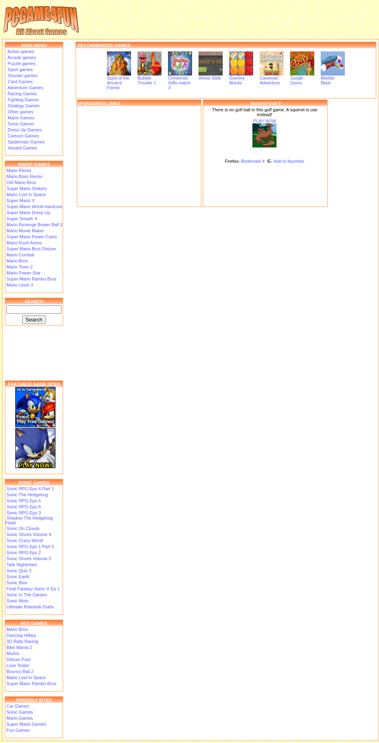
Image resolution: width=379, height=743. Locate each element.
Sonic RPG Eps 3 (23, 512)
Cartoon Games (22, 135)
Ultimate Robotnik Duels (30, 606)
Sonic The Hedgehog (27, 494)
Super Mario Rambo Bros (31, 278)
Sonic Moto (17, 600)
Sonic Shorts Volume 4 (28, 534)
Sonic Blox (16, 582)
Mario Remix (18, 170)
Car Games (17, 706)
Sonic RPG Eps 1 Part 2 (30, 546)
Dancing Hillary (21, 635)
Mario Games (20, 117)
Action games (20, 51)
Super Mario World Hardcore (34, 206)
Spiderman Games (25, 141)
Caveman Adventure (272, 78)
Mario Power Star (23, 272)
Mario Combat (20, 254)
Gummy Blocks (241, 78)
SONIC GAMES (33, 482)
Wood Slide (211, 76)
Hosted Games (22, 147)
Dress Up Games (23, 129)
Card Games (19, 81)
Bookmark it (252, 161)
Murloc (13, 653)
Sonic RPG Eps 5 (23, 500)
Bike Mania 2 (19, 647)
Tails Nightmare (21, 564)
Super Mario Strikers (26, 188)
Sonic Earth (17, 576)
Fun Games (17, 730)
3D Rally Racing (22, 641)
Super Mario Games (26, 724)
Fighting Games (22, 99)
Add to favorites (289, 161)
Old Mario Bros (21, 182)
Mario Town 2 (19, 266)
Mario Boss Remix (24, 176)
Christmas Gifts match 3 (180, 81)
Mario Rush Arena (24, 242)
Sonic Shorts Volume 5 (28, 558)
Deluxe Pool (18, 659)
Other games (19, 111)
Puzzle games (20, 63)
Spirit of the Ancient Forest (119, 81)
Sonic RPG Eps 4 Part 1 (30, 488)
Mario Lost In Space (26, 194)
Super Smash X (21, 218)
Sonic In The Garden (26, 594)
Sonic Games (20, 123)
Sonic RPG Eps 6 (23, 506)
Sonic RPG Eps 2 (23, 552)
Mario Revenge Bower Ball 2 (34, 224)
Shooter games (22, 75)
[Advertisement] (139, 156)
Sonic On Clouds (23, 528)
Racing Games (21, 93)
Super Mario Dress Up (28, 212)
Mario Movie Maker (25, 230)
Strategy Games (23, 105)
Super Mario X (20, 200)
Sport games (19, 69)
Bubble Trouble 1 (149, 78)
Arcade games (21, 57)
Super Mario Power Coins (31, 236)
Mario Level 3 (19, 284)
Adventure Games (24, 87)
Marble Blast (333, 78)
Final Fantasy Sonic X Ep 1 (33, 588)
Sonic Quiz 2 (18, 570)
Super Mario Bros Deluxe (31, 248)
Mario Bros (17, 260)
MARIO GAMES (34, 164)
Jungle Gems (302, 78)
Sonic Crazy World (24, 540)
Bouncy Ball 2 (19, 671)
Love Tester (17, 665)
